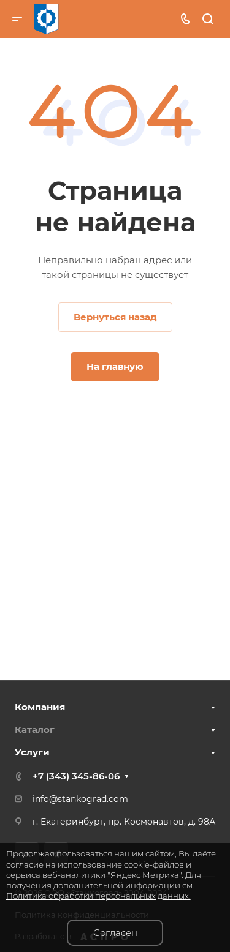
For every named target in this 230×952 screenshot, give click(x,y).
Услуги (32, 752)
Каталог (35, 729)
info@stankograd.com (80, 798)
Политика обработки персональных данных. (98, 896)
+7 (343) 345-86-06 (76, 776)
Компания (40, 707)
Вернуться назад (115, 317)
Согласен (115, 933)
